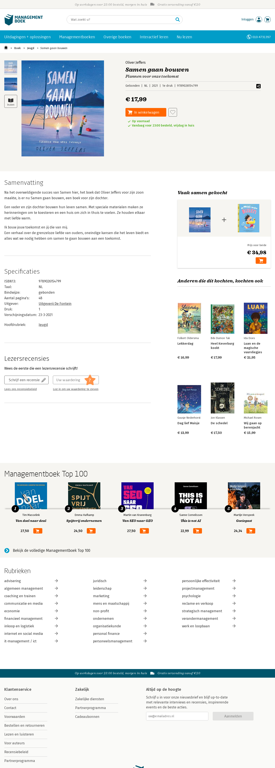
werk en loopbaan (209, 626)
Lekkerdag (185, 343)
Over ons (11, 699)
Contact (10, 708)
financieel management (31, 619)
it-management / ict (31, 641)
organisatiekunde (120, 626)
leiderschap (120, 588)
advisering (31, 581)
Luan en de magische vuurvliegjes (253, 348)
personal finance (120, 634)
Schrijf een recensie (24, 380)
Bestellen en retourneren (24, 725)
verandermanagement (209, 619)
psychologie (209, 596)
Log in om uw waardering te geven (75, 389)
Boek (17, 48)
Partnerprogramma (19, 761)
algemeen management (31, 588)
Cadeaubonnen (87, 717)
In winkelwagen (146, 112)
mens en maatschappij (120, 603)
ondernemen (120, 619)
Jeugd (30, 48)
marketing (120, 596)
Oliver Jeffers (135, 62)
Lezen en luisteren (19, 734)
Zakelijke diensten (89, 699)
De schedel (219, 423)
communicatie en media (31, 603)
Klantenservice (17, 689)
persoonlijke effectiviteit (209, 581)
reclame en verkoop (209, 603)
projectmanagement (209, 588)
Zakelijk (82, 689)
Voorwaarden (14, 717)
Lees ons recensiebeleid (20, 389)
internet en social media (31, 634)
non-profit (120, 611)
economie (31, 611)
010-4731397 (261, 37)
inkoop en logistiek (31, 626)
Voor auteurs (14, 743)
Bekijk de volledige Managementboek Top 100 (51, 550)
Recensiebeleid (16, 752)
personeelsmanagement (120, 641)
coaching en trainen (31, 596)
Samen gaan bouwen (53, 48)
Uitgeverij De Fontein (55, 304)
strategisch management (209, 611)
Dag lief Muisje (188, 423)
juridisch (120, 581)
